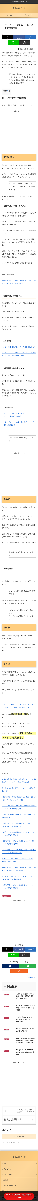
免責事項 (5, 1180)
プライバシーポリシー (9, 1185)
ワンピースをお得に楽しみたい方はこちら (19, 1196)
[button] (24, 42)
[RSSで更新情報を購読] (19, 971)
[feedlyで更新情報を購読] (27, 966)
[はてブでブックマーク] (30, 37)
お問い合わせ (6, 1169)
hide (8, 91)
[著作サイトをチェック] (10, 966)
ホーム (4, 1163)
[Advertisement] (19, 132)
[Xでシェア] (7, 37)
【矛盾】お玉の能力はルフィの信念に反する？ (19, 347)
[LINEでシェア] (13, 42)
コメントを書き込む (19, 1136)
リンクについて (7, 1174)
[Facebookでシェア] (19, 37)
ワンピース (6, 896)
